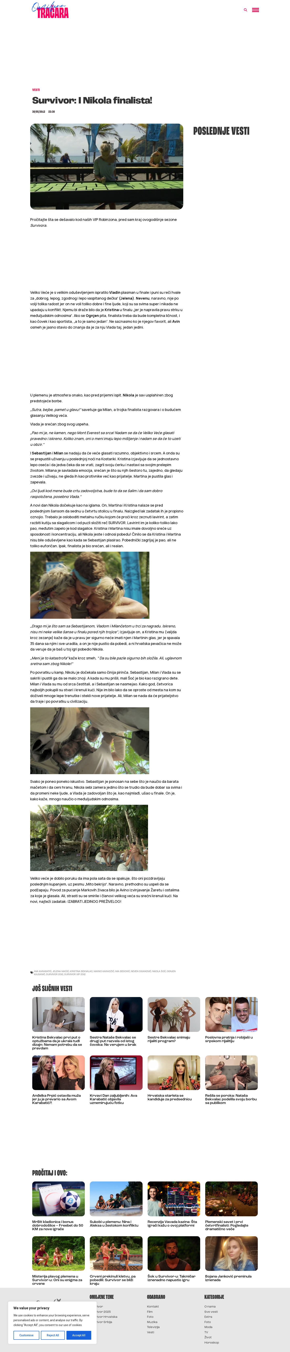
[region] (52, 1323)
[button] (245, 10)
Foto (150, 1317)
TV (206, 1332)
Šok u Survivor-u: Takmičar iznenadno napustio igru (172, 1278)
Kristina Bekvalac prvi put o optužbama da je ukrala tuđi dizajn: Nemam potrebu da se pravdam (57, 1043)
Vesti (150, 1332)
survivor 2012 (54, 974)
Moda (208, 1327)
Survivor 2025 (100, 1312)
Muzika (152, 1322)
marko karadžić (104, 971)
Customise (26, 1335)
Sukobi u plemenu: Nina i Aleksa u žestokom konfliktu (114, 1224)
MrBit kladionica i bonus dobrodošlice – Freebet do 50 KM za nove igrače (57, 1225)
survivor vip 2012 (75, 974)
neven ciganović (141, 971)
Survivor (96, 1306)
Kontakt (153, 1306)
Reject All (53, 1335)
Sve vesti (211, 1312)
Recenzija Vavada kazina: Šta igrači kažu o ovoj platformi (172, 1224)
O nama (210, 1306)
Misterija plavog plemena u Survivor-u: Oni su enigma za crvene (57, 1280)
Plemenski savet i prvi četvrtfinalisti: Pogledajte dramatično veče (226, 1225)
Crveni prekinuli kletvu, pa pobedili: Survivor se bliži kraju (113, 1280)
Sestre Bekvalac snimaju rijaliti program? (169, 1039)
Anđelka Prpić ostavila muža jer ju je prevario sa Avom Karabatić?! (56, 1099)
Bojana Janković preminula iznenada (228, 1278)
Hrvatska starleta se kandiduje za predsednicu (170, 1097)
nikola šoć (159, 971)
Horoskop (211, 1342)
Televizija (153, 1327)
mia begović (122, 971)
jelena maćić (61, 971)
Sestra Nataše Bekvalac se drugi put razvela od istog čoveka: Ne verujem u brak (113, 1041)
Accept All (78, 1335)
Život (208, 1337)
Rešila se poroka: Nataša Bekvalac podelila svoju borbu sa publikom (231, 1099)
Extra (208, 1317)
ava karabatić (43, 971)
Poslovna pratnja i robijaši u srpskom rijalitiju (229, 1039)
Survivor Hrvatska (103, 1317)
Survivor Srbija (101, 1322)
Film (150, 1312)
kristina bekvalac (81, 971)
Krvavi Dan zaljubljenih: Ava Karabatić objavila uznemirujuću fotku (113, 1099)
